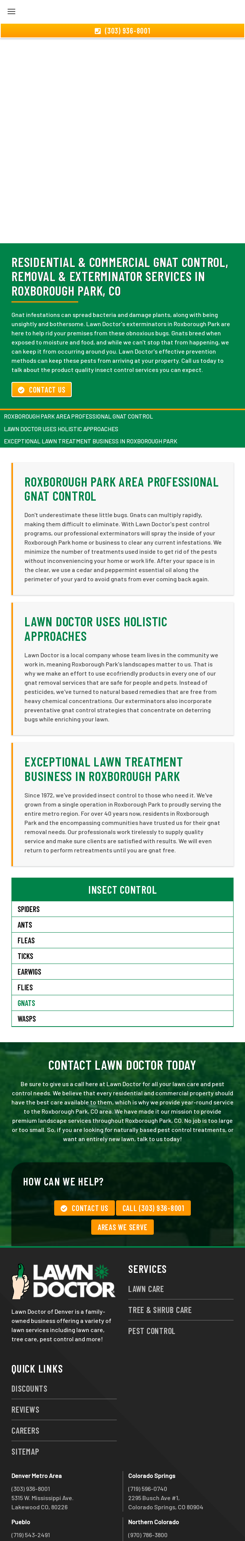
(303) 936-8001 (30, 1447)
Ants (25, 883)
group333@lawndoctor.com (165, 1521)
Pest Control (152, 1289)
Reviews (25, 1368)
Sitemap (25, 1410)
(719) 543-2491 (30, 1493)
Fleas (26, 899)
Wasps (27, 977)
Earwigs (29, 930)
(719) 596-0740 (147, 1447)
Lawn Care (146, 1247)
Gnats (26, 961)
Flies (25, 946)
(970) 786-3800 (148, 1493)
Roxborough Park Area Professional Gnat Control (78, 375)
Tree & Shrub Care (160, 1268)
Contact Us (41, 348)
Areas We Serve (123, 1185)
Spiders (29, 867)
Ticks (25, 914)
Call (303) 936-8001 (153, 1166)
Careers (25, 1389)
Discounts (29, 1347)
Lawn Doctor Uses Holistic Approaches (61, 387)
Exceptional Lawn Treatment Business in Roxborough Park (90, 399)
